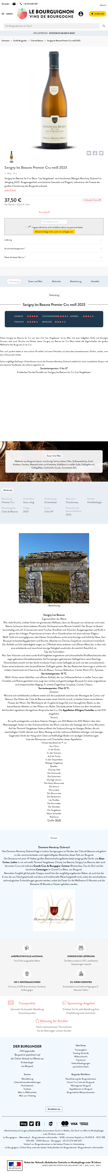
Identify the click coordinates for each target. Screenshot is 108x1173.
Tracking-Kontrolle (81, 1053)
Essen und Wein (35, 281)
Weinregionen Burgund (81, 1085)
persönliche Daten (81, 1066)
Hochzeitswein (27, 1085)
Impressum (81, 1060)
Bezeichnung (75, 281)
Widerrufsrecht (80, 1056)
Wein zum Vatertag (27, 1095)
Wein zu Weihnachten (27, 1092)
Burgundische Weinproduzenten (81, 1092)
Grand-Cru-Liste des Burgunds (80, 1082)
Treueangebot (81, 1049)
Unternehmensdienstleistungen (27, 1082)
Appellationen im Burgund (80, 1089)
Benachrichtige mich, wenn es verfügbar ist (54, 231)
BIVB (58, 820)
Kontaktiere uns (54, 1109)
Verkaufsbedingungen (80, 1063)
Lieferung (54, 239)
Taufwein (27, 1089)
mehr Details (10, 190)
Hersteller (95, 281)
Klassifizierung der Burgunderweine (81, 1079)
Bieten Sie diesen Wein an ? (54, 257)
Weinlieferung (27, 1079)
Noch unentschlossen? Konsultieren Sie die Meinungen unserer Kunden (54, 1029)
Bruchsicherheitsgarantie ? (54, 248)
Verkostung (14, 281)
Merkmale (56, 281)
